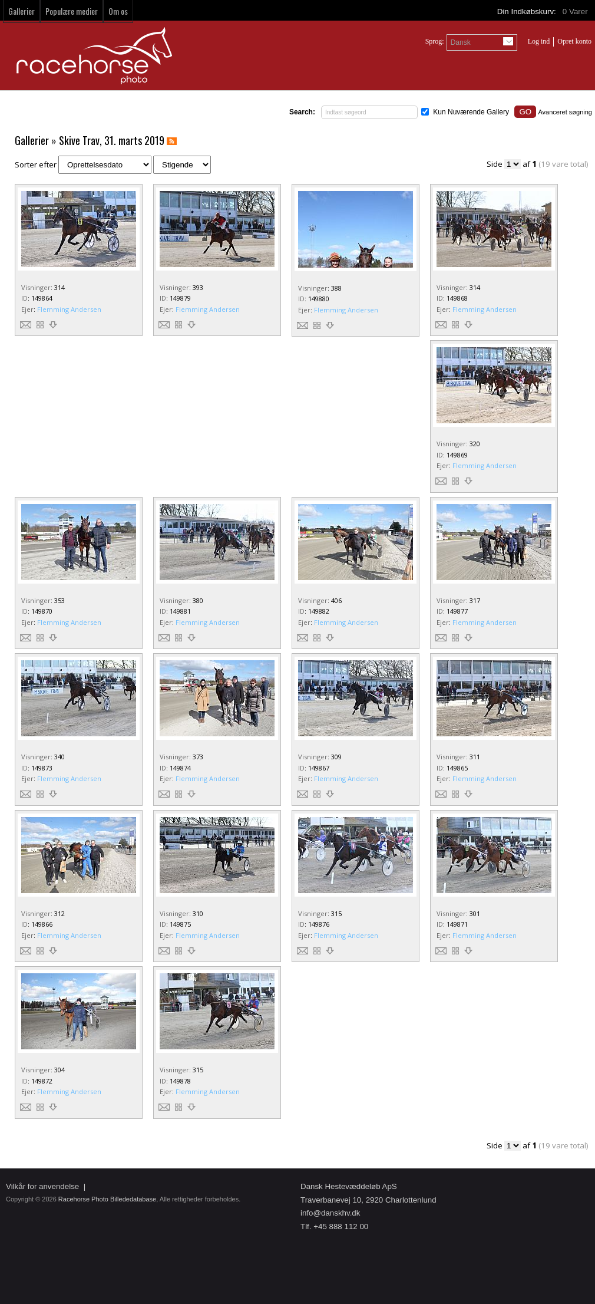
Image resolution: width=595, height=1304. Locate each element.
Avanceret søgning (565, 112)
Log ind (539, 41)
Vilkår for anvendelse (42, 1186)
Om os (118, 11)
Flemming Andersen (69, 309)
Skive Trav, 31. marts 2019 (111, 140)
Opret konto (574, 41)
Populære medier (71, 11)
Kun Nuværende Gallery (471, 112)
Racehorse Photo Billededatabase (107, 1199)
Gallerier (21, 11)
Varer (576, 11)
